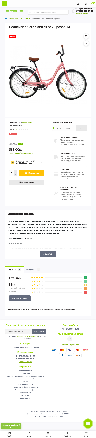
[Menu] (4, 3)
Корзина (48, 434)
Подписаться (39, 331)
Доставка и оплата (25, 384)
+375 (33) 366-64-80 (84, 11)
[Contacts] (85, 3)
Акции (25, 401)
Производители (25, 398)
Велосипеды (14, 19)
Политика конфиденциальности (27, 336)
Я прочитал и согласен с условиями (27, 337)
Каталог (29, 434)
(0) (17, 129)
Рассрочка (25, 373)
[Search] (30, 12)
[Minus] (15, 174)
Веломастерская (25, 371)
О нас (25, 382)
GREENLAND (27, 122)
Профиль (67, 434)
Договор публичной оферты (26, 390)
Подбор (10, 434)
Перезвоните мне (25, 362)
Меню (86, 434)
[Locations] (78, 3)
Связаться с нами (25, 393)
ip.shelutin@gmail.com (70, 345)
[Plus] (15, 171)
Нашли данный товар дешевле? (21, 153)
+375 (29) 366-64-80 (84, 8)
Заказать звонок (81, 14)
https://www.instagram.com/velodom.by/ (70, 339)
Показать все (48, 254)
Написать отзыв (19, 298)
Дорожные (25, 19)
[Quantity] (11, 173)
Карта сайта (25, 395)
